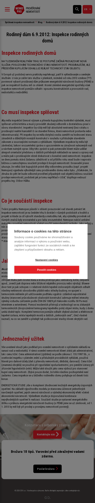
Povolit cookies (46, 269)
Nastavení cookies (46, 259)
